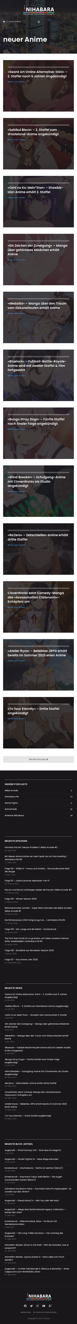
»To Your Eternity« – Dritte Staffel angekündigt (28, 1115)
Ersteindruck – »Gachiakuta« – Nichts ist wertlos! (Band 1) (34, 1168)
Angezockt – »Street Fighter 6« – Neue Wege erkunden (31, 1159)
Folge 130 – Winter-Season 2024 (21, 898)
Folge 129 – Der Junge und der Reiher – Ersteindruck (30, 929)
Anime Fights (11, 803)
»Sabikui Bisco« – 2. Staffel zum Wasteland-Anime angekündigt (36, 1006)
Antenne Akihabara (14, 815)
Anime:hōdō (11, 809)
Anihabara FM (12, 796)
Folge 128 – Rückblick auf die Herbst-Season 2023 (29, 950)
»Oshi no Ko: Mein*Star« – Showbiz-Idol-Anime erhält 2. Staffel (36, 1015)
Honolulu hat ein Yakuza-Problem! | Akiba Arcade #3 (31, 847)
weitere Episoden (38, 759)
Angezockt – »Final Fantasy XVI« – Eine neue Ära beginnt (33, 1150)
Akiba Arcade (11, 790)
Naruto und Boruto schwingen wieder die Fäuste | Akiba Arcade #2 (38, 889)
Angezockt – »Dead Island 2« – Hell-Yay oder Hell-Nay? (32, 1200)
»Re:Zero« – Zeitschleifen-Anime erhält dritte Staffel (30, 1083)
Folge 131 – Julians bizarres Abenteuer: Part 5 (27, 880)
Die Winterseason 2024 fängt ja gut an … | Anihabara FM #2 (35, 920)
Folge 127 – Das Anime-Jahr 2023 (21, 959)
